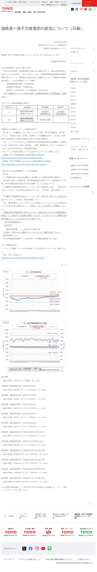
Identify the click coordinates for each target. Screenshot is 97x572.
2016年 (73, 127)
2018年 (73, 120)
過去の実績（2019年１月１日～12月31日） (25, 408)
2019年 (73, 116)
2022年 (73, 104)
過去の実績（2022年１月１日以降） (22, 381)
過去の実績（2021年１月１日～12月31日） (25, 390)
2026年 (73, 88)
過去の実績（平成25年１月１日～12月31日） (25, 463)
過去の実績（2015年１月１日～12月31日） (25, 445)
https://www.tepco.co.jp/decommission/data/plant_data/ (22, 258)
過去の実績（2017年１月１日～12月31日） (25, 427)
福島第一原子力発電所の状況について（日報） (80, 80)
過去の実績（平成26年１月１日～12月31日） (25, 454)
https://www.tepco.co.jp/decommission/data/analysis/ (21, 158)
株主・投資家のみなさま (50, 5)
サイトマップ (9, 559)
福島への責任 (27, 12)
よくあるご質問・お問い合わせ (16, 2)
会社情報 (18, 12)
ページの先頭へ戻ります (90, 503)
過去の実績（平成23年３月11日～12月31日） (26, 482)
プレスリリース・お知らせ (39, 2)
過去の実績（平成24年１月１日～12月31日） (25, 473)
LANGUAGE (76, 3)
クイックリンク (88, 3)
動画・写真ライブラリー (58, 2)
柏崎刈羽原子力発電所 (80, 174)
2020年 (73, 112)
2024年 (73, 96)
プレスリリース (77, 63)
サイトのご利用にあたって (30, 559)
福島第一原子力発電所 (80, 165)
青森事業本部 (76, 178)
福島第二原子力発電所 (80, 170)
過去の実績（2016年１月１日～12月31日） (25, 436)
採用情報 (64, 5)
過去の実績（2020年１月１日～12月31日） (25, 399)
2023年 (73, 100)
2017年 (73, 124)
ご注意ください (83, 559)
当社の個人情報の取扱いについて (59, 559)
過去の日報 (75, 131)
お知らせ (74, 71)
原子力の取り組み (39, 12)
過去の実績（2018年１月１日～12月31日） (25, 417)
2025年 (73, 92)
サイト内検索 (94, 9)
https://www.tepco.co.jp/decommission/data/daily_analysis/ (24, 164)
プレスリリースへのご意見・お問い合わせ (79, 148)
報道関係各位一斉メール (80, 139)
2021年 (73, 108)
